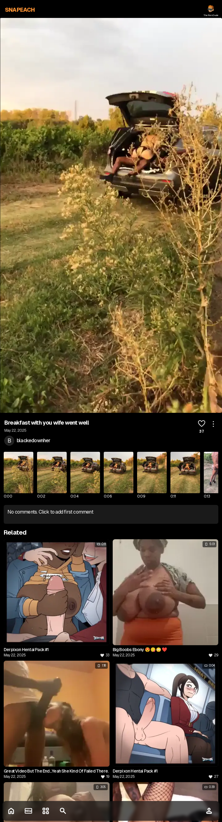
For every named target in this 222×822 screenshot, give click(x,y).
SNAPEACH (20, 9)
